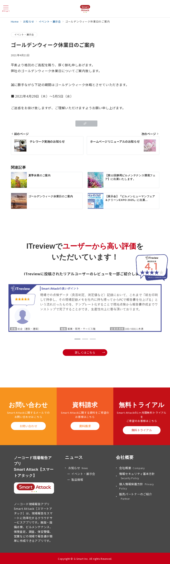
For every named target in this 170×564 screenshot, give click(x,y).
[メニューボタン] (6, 8)
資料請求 (85, 426)
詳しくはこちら (90, 352)
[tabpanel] (85, 308)
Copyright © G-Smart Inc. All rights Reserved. (85, 558)
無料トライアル (141, 430)
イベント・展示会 (24, 34)
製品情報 (77, 480)
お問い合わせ (28, 426)
